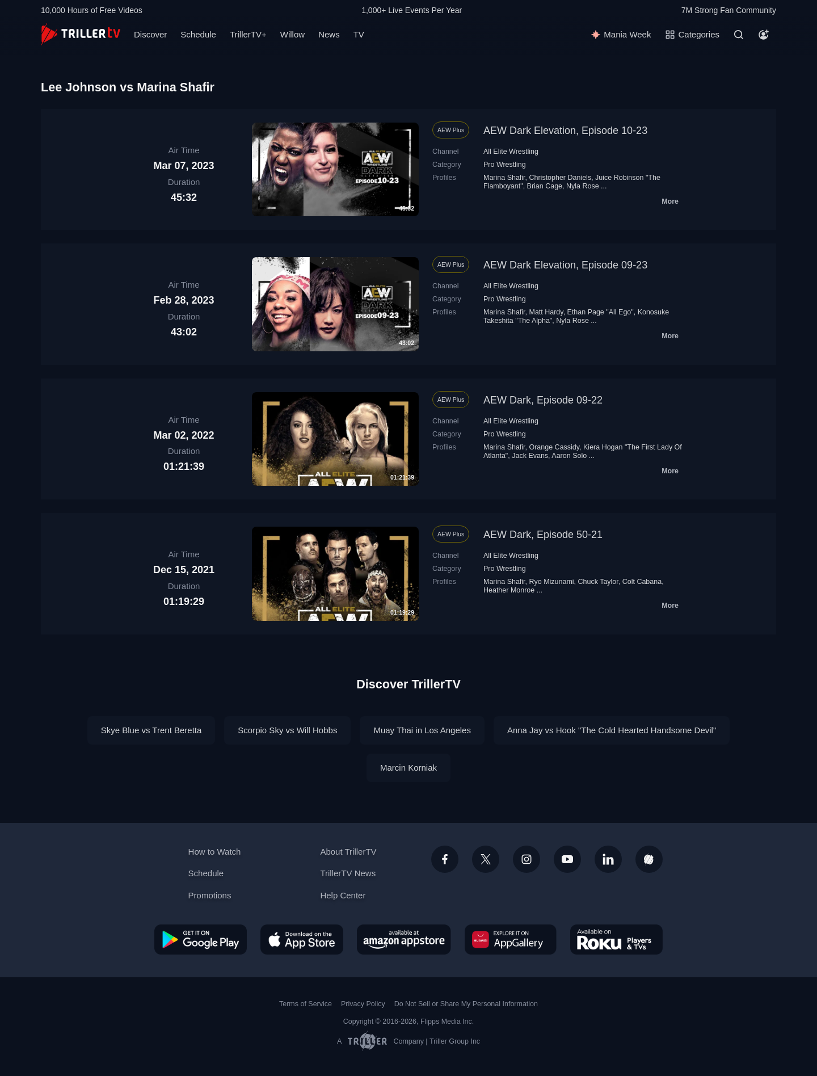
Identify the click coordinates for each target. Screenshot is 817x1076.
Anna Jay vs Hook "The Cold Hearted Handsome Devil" (611, 730)
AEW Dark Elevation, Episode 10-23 (565, 130)
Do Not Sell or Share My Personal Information (466, 1004)
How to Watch (214, 851)
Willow (292, 34)
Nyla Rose (582, 186)
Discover (150, 34)
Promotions (209, 895)
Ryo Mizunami (551, 582)
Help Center (342, 895)
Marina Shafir (504, 178)
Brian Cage (544, 186)
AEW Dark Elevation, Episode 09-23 (565, 265)
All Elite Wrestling (510, 151)
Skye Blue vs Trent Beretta (151, 730)
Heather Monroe (508, 590)
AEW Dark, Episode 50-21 (543, 534)
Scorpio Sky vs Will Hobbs (287, 730)
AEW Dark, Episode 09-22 (543, 400)
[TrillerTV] (80, 34)
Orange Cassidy (554, 447)
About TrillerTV (348, 851)
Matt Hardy (546, 312)
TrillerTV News (348, 873)
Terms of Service (305, 1004)
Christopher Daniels (560, 178)
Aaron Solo (569, 456)
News (329, 34)
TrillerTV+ (248, 34)
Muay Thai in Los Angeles (422, 730)
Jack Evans (530, 456)
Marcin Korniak (408, 767)
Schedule (198, 34)
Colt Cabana (642, 582)
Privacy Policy (363, 1004)
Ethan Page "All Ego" (600, 312)
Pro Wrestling (504, 165)
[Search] (738, 34)
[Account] (763, 34)
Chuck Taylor (598, 582)
